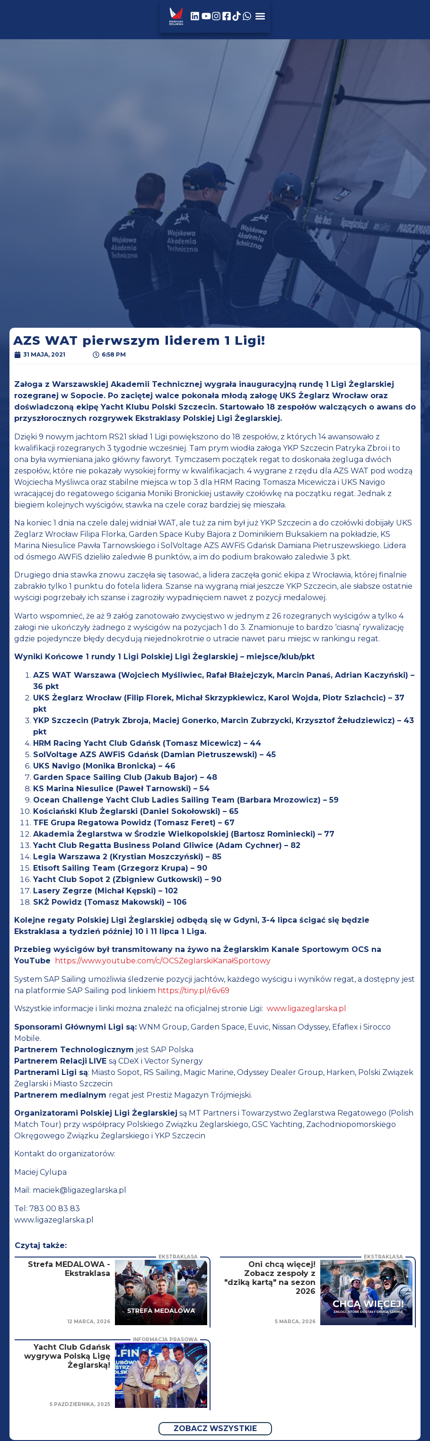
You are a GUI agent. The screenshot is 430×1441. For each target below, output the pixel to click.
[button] (387, 19)
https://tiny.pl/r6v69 (193, 990)
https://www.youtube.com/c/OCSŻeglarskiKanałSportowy (163, 960)
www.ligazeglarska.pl (306, 1008)
